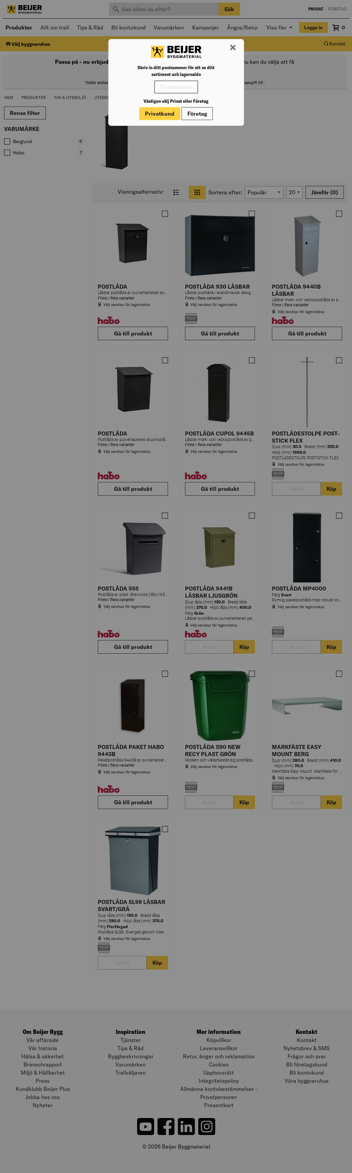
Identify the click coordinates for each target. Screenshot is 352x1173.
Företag (197, 113)
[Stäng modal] (232, 48)
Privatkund (159, 113)
